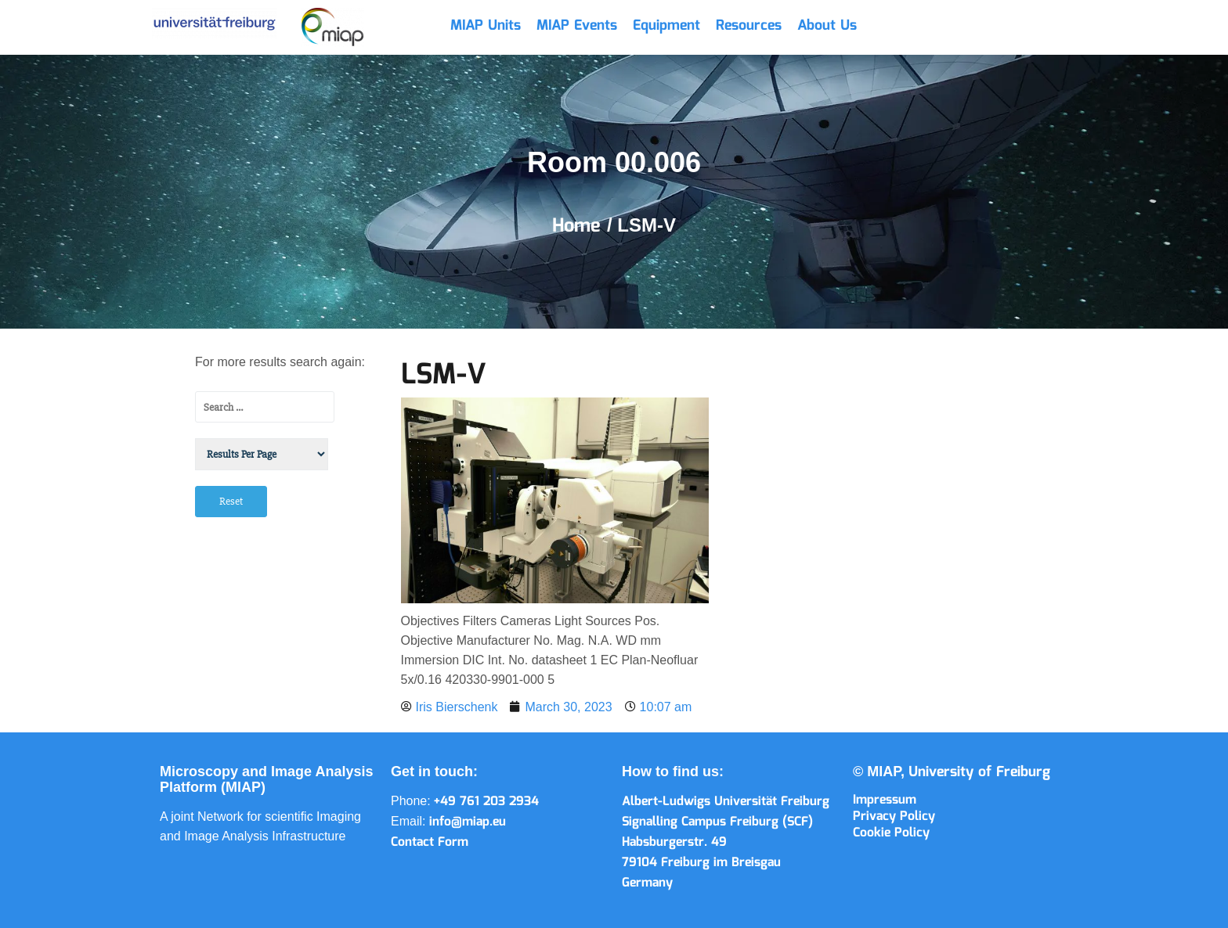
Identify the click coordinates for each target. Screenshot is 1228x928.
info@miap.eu (467, 822)
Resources (749, 26)
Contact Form (429, 842)
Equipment (666, 26)
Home (579, 226)
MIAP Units (485, 26)
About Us (827, 26)
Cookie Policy (891, 833)
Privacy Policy (894, 816)
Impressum (884, 800)
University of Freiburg (979, 772)
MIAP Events (576, 26)
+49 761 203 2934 (486, 801)
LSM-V (443, 375)
